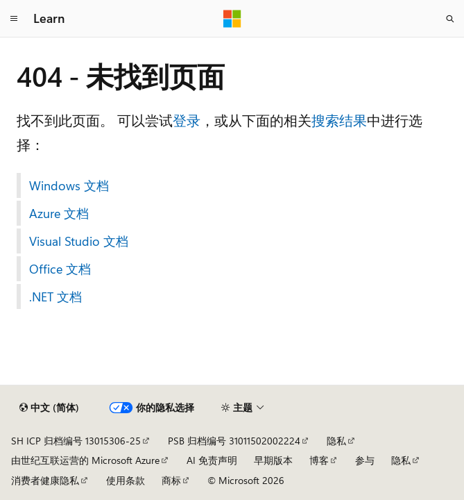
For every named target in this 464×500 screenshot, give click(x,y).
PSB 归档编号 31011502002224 (234, 440)
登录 (186, 119)
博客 (319, 460)
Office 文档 (60, 268)
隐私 (336, 440)
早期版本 (273, 460)
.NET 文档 (55, 296)
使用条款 (125, 480)
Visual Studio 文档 (78, 241)
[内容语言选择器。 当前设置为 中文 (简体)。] (49, 408)
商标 (171, 480)
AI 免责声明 (212, 460)
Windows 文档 (69, 185)
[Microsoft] (232, 19)
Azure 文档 (59, 213)
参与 (365, 460)
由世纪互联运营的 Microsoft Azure (85, 460)
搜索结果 (339, 119)
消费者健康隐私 (45, 480)
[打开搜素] (450, 18)
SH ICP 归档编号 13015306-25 (76, 440)
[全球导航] (14, 18)
